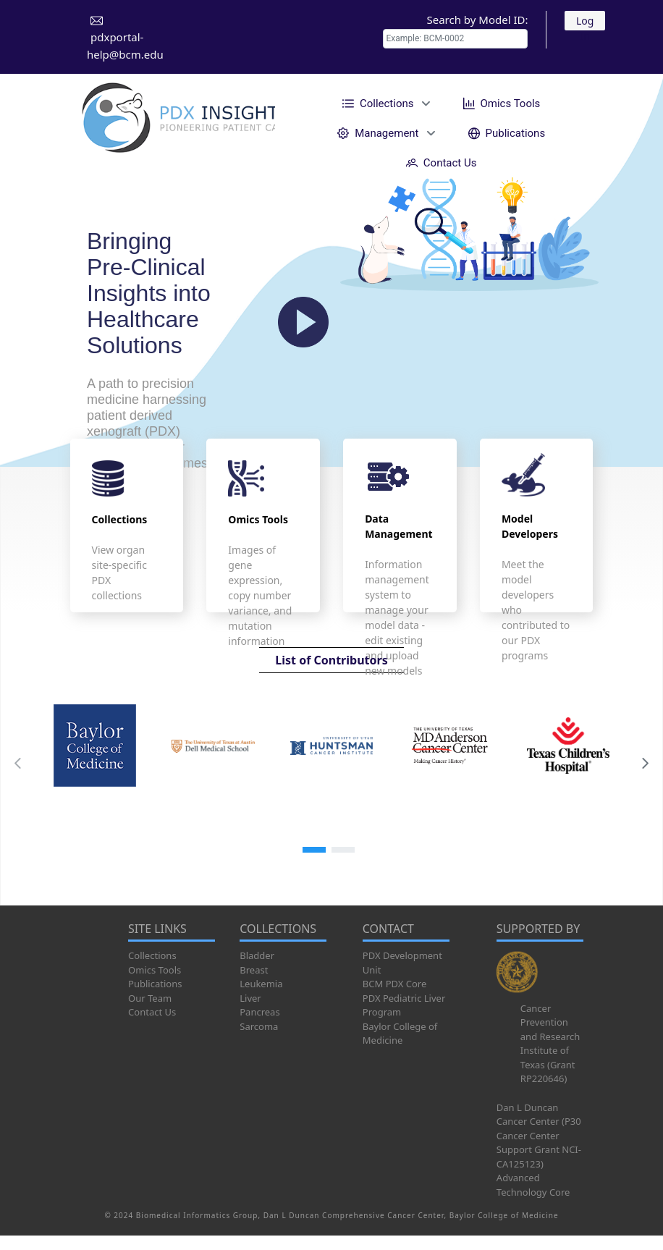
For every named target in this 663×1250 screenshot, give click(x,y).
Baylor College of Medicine (400, 1033)
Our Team (150, 998)
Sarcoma (259, 1026)
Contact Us (152, 1011)
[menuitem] (384, 103)
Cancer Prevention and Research (550, 1022)
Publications (155, 983)
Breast (254, 969)
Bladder (257, 955)
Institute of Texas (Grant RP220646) (547, 1064)
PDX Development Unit (402, 962)
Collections (152, 955)
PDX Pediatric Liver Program (404, 1005)
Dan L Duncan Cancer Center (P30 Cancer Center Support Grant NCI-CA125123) (539, 1135)
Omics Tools (154, 969)
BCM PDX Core (394, 983)
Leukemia (261, 983)
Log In (585, 22)
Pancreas (259, 1011)
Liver (250, 998)
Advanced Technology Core (533, 1185)
